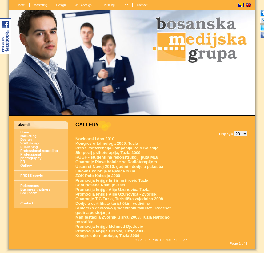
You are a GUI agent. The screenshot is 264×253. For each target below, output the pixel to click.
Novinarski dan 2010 (94, 138)
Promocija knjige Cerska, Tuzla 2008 (110, 231)
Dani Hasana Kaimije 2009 (100, 185)
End (179, 240)
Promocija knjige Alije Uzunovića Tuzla (112, 189)
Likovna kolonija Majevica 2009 (105, 171)
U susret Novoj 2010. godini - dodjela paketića (119, 166)
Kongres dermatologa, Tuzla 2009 (107, 235)
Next (168, 240)
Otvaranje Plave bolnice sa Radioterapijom (116, 162)
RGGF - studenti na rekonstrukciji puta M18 (116, 157)
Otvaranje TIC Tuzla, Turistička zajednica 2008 (119, 198)
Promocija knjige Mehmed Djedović (109, 226)
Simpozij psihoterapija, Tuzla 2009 (108, 152)
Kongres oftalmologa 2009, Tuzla (106, 143)
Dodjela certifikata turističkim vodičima (112, 203)
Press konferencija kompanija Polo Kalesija (116, 148)
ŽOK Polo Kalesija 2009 (97, 175)
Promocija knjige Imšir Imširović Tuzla (111, 180)
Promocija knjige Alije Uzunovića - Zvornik (116, 194)
